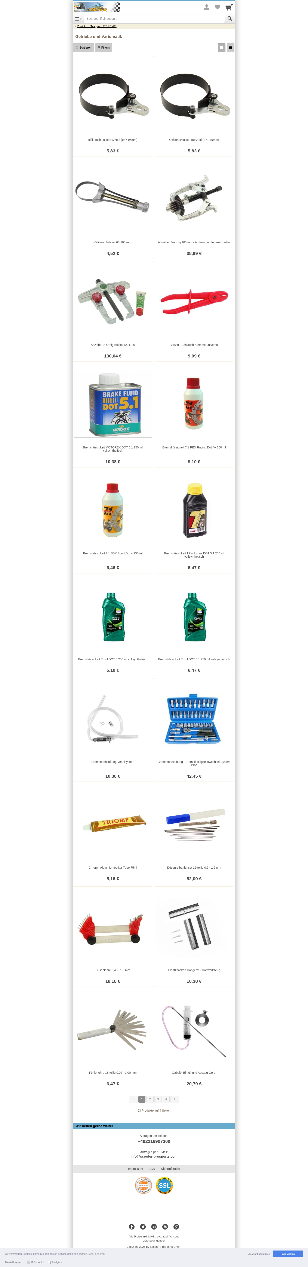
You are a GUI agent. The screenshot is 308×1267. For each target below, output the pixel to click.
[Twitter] (142, 1227)
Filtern (104, 47)
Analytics (57, 1262)
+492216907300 (154, 1141)
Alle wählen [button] (288, 1254)
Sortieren (84, 47)
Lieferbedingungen (154, 1240)
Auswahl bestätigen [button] (259, 1254)
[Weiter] (174, 1099)
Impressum (135, 1168)
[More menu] (207, 7)
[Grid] (221, 47)
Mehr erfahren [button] (97, 1253)
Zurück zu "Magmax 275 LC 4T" (97, 26)
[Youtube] (165, 1227)
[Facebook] (131, 1227)
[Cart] (229, 7)
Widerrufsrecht (170, 1168)
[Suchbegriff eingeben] (154, 19)
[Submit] (230, 18)
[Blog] (154, 1227)
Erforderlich (37, 1262)
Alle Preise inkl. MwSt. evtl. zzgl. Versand (154, 1236)
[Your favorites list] (217, 7)
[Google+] (176, 1227)
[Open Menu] (78, 18)
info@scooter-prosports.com (154, 1156)
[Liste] (230, 47)
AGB (151, 1168)
